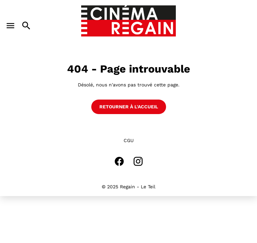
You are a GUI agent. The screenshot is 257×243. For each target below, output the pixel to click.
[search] (26, 25)
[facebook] (119, 161)
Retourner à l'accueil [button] (128, 106)
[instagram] (138, 161)
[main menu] (10, 26)
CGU (129, 140)
